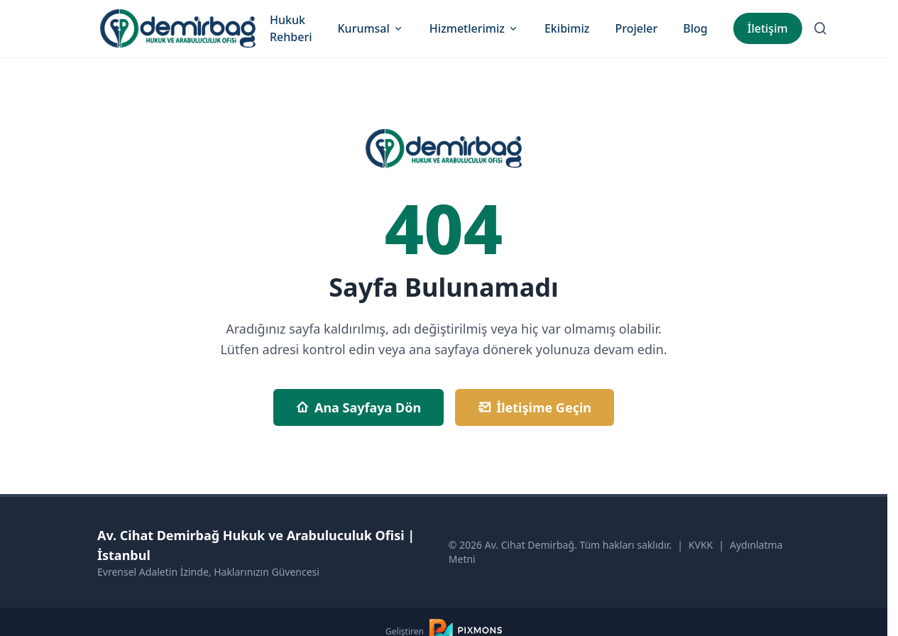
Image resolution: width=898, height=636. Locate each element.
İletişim (768, 28)
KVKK (701, 545)
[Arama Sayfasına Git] (820, 28)
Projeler (636, 28)
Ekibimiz (567, 28)
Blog (695, 28)
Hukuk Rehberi (291, 28)
